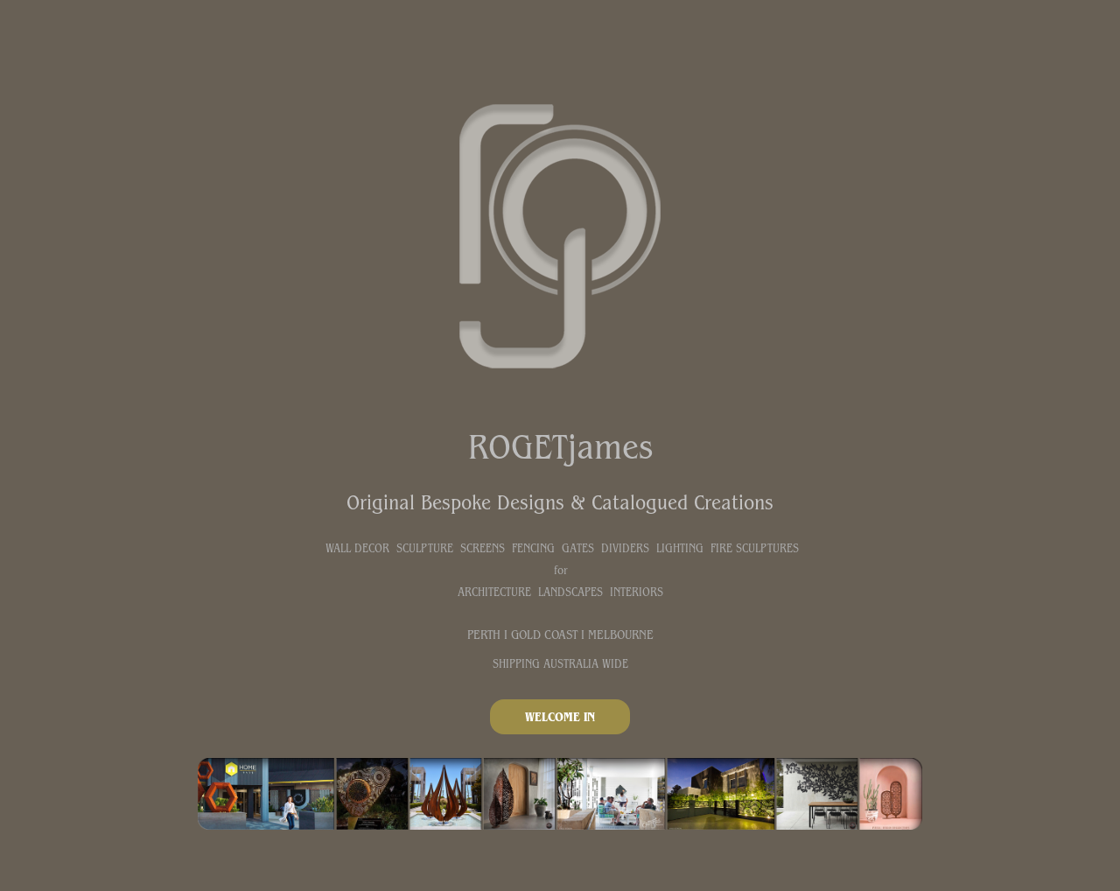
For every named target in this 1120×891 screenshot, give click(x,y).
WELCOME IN (560, 717)
